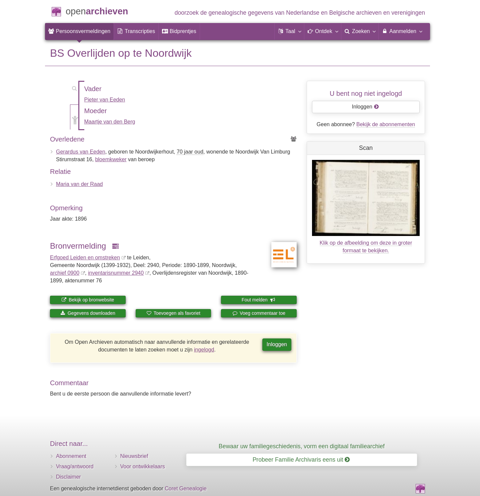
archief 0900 (64, 273)
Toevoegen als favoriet (173, 313)
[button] (289, 31)
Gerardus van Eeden (80, 152)
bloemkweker (110, 159)
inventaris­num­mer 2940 (116, 273)
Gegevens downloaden (87, 313)
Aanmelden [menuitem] (402, 31)
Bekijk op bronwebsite (87, 299)
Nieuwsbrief (134, 456)
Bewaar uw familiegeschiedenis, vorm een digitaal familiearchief (302, 446)
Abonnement (71, 456)
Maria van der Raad (79, 184)
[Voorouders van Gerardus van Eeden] (294, 139)
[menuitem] (79, 31)
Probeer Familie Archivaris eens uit (301, 459)
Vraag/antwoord (74, 466)
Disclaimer (68, 477)
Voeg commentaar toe (258, 313)
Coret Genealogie (185, 488)
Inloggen (277, 344)
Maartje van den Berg (109, 122)
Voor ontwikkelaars (142, 466)
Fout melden (258, 299)
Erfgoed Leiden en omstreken (85, 257)
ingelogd (204, 349)
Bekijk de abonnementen (385, 124)
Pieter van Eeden (104, 99)
